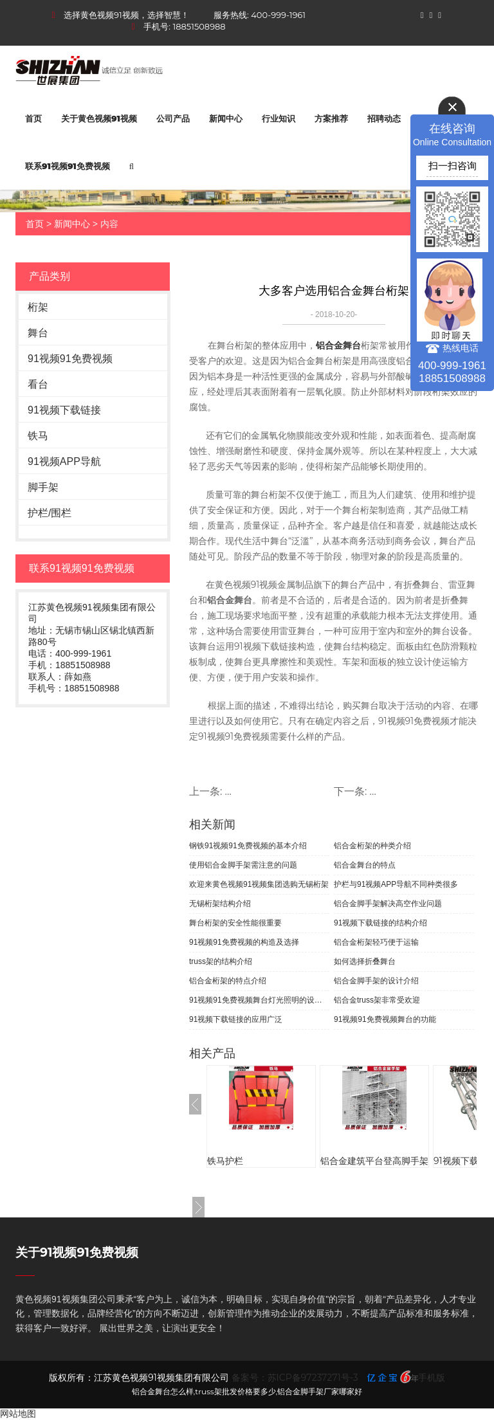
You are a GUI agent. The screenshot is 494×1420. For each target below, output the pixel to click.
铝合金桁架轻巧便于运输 (376, 942)
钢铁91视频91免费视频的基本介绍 (248, 845)
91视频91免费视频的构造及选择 (244, 942)
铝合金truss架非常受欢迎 (377, 1000)
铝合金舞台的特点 (365, 864)
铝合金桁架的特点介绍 (227, 980)
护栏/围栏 (49, 512)
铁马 (38, 435)
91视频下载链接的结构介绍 (380, 922)
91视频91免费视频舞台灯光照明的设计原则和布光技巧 (259, 1000)
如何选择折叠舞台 (365, 961)
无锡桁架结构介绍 (220, 903)
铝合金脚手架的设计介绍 (376, 980)
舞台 (38, 332)
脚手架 (43, 487)
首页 (33, 118)
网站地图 (18, 1413)
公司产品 (173, 118)
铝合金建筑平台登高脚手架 (374, 1161)
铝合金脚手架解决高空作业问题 (388, 903)
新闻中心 (225, 118)
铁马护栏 (225, 1161)
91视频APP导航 (64, 461)
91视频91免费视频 (70, 358)
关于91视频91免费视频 (76, 1252)
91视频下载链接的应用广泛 (235, 1019)
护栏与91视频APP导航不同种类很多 (396, 884)
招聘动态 (384, 118)
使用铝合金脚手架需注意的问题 (243, 864)
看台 (38, 384)
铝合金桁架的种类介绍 (372, 845)
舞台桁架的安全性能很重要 (235, 922)
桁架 (38, 307)
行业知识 (278, 118)
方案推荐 (331, 118)
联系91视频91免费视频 (67, 166)
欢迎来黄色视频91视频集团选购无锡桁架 (259, 884)
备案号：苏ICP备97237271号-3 (295, 1377)
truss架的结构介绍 (220, 961)
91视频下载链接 (64, 410)
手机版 (431, 1377)
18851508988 (199, 26)
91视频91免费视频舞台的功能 (385, 1019)
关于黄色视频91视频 (99, 118)
